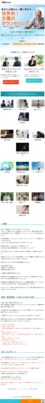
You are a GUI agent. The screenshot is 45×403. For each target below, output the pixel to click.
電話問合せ (30, 401)
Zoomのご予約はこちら (34, 80)
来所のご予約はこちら (11, 82)
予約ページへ (10, 401)
